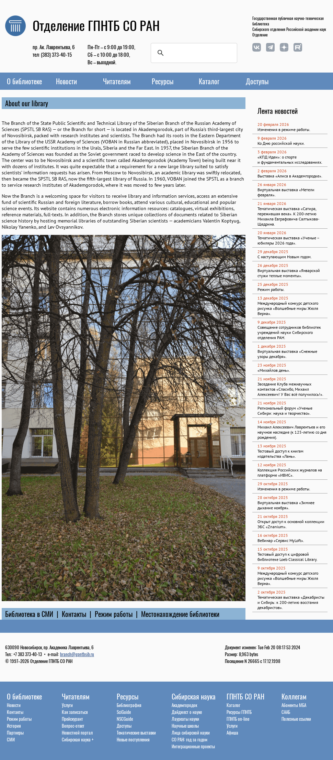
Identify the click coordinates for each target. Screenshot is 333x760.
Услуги (67, 705)
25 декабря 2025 (272, 284)
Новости (66, 81)
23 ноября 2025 (271, 365)
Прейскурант (72, 718)
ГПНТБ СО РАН (245, 696)
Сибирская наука (194, 696)
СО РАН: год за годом (189, 739)
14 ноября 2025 (271, 421)
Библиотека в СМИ (29, 614)
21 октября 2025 (272, 516)
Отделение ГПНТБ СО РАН (96, 25)
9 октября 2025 (271, 568)
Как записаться (75, 711)
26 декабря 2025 (272, 265)
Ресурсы (162, 81)
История (14, 725)
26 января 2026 (271, 184)
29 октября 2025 (272, 483)
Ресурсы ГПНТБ (239, 711)
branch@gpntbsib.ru (77, 654)
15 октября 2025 (272, 549)
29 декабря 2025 (272, 251)
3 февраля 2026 (272, 151)
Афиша (232, 732)
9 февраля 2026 (272, 138)
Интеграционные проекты (193, 746)
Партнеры (15, 732)
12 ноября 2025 (271, 464)
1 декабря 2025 (271, 346)
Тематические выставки (136, 732)
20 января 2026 (271, 232)
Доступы (257, 81)
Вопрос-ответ (73, 725)
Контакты (74, 614)
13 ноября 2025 (271, 445)
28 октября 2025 (272, 497)
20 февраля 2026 (273, 124)
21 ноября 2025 (271, 378)
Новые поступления (133, 739)
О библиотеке (24, 81)
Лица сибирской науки (191, 732)
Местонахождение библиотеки (180, 614)
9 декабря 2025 (271, 322)
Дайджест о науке (187, 711)
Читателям (117, 81)
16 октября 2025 (272, 535)
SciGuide (124, 711)
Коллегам (294, 696)
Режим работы (114, 614)
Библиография (129, 705)
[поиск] (193, 53)
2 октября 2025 (271, 592)
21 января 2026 (271, 203)
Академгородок (184, 705)
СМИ (11, 739)
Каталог (209, 81)
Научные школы (185, 725)
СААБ (286, 711)
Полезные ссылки (296, 718)
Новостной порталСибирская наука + (77, 736)
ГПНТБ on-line (238, 718)
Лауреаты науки (185, 718)
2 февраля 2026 (272, 170)
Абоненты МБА (294, 705)
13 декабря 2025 (272, 298)
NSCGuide (125, 718)
